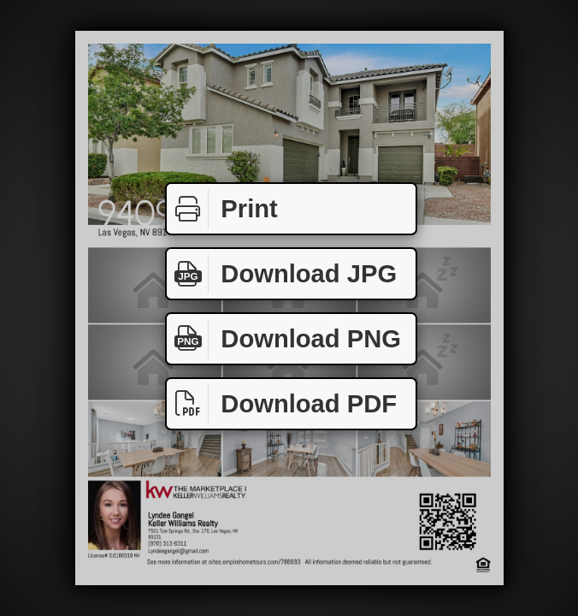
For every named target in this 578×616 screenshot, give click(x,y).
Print (222, 209)
